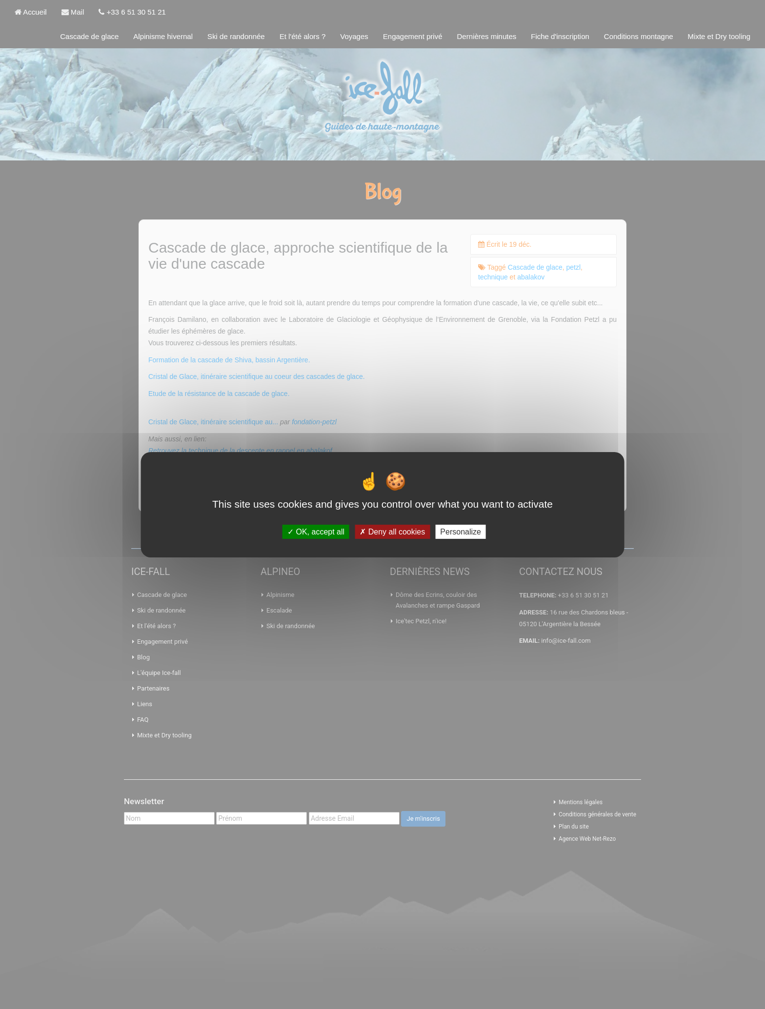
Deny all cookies (392, 531)
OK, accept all (315, 531)
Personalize (460, 531)
